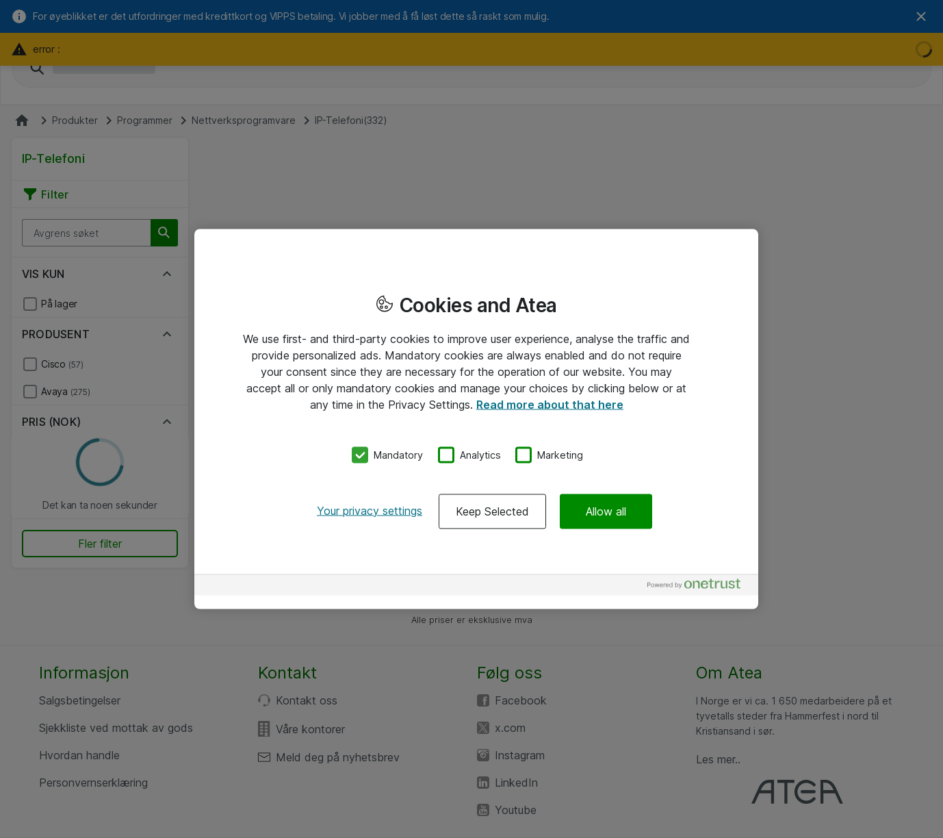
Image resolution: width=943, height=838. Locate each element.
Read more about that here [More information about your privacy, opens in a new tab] (549, 404)
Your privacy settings (369, 510)
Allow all (606, 511)
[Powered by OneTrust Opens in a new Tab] (699, 586)
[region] (476, 419)
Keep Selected (492, 511)
